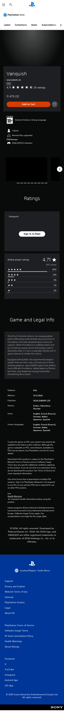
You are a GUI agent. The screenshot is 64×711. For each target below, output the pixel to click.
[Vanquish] (26, 169)
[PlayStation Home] (32, 4)
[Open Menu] (3, 5)
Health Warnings (15, 496)
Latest (7, 24)
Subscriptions (49, 24)
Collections (21, 24)
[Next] (59, 169)
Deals (34, 24)
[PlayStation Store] (15, 14)
